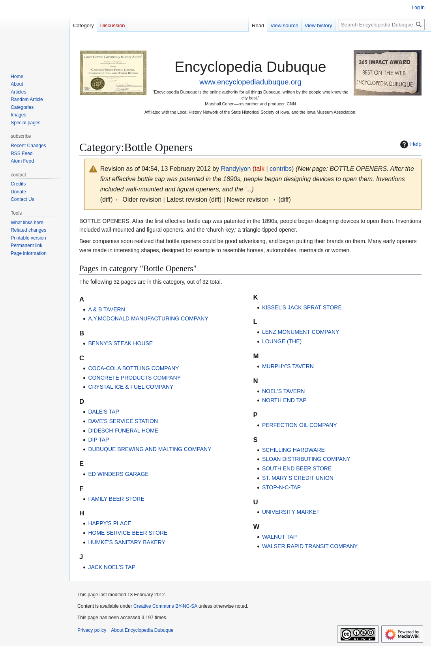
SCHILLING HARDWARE (293, 450)
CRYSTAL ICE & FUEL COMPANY (130, 387)
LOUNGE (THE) (282, 341)
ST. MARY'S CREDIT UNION (298, 478)
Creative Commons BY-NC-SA (165, 606)
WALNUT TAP (279, 537)
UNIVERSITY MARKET (291, 512)
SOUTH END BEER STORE (297, 468)
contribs (281, 168)
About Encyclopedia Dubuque (142, 630)
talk (259, 168)
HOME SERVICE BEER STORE (127, 533)
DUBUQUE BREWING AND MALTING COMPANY (149, 449)
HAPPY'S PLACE (109, 523)
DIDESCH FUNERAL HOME (123, 430)
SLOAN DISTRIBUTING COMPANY (306, 459)
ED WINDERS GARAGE (118, 474)
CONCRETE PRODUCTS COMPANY (134, 377)
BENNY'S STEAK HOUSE (120, 343)
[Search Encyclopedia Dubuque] (382, 24)
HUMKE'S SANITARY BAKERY (126, 542)
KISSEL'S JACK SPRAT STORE (302, 307)
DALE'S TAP (103, 411)
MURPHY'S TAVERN (288, 366)
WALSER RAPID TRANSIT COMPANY (310, 546)
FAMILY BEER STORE (116, 499)
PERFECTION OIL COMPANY (299, 425)
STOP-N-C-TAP (281, 487)
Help (410, 144)
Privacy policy (91, 630)
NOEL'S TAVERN (283, 391)
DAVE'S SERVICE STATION (123, 421)
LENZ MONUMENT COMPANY (300, 332)
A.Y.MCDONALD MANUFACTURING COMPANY (148, 318)
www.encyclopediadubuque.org (250, 82)
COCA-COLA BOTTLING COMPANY (133, 368)
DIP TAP (98, 439)
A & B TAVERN (106, 309)
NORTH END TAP (284, 400)
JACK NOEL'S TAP (111, 567)
